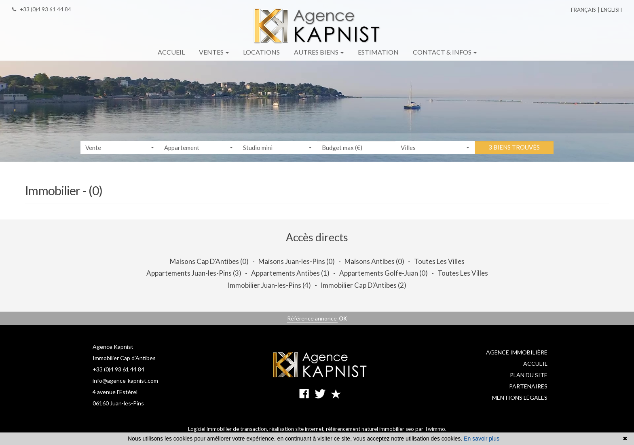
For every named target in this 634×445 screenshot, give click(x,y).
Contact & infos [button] (445, 52)
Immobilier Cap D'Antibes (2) (363, 285)
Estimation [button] (378, 52)
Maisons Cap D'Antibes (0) (209, 261)
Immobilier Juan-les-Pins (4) (269, 285)
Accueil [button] (171, 52)
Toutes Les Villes (439, 261)
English (611, 9)
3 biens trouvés (514, 147)
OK (343, 318)
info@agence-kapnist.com (125, 380)
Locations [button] (261, 52)
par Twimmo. (430, 429)
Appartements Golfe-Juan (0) (383, 273)
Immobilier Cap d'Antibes (124, 357)
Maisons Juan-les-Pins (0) (296, 261)
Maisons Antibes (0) (374, 261)
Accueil (535, 363)
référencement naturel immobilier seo (370, 429)
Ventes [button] (214, 52)
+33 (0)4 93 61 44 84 (118, 369)
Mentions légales (519, 397)
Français (583, 9)
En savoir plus (481, 438)
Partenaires (528, 386)
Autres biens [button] (319, 52)
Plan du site (528, 374)
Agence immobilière (516, 352)
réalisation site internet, (297, 429)
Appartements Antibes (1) (290, 273)
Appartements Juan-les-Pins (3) (193, 273)
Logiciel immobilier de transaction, (228, 429)
